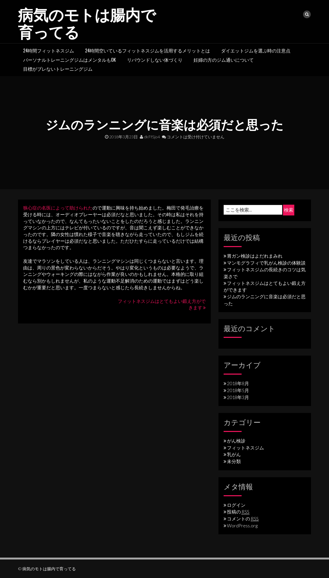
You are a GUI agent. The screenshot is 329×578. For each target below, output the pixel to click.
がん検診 (236, 440)
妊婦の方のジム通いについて (224, 59)
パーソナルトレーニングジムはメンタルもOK (69, 59)
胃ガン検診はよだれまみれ (254, 255)
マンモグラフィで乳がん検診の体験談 (266, 262)
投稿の (238, 511)
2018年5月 (238, 390)
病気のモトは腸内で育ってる (88, 22)
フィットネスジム (245, 447)
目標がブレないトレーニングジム (58, 68)
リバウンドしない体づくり (154, 59)
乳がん (234, 454)
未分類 (234, 461)
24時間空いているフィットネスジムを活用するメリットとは (147, 50)
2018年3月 (238, 397)
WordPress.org (242, 525)
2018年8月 (238, 383)
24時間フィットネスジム (48, 50)
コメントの (243, 518)
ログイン (236, 505)
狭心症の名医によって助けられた (58, 207)
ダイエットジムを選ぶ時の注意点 (255, 50)
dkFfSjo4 (150, 136)
